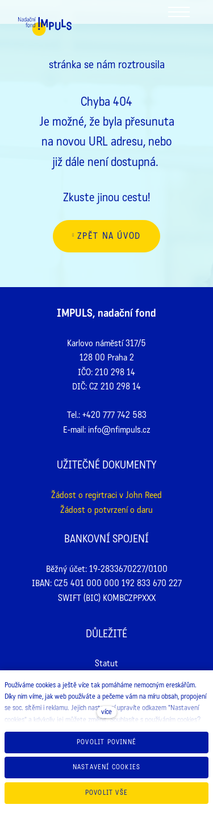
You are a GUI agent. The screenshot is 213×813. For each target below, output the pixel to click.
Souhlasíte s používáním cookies (153, 719)
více (106, 711)
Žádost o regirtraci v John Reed (106, 495)
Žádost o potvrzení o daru (106, 509)
